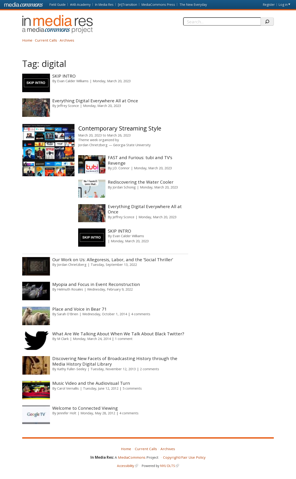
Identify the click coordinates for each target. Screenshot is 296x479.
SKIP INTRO (64, 76)
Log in (283, 4)
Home (27, 40)
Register (269, 4)
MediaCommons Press (158, 4)
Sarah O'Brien (67, 314)
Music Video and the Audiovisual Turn (91, 383)
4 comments (140, 314)
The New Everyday (193, 4)
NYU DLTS (167, 466)
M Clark (63, 338)
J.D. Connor (121, 168)
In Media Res (104, 4)
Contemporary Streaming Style (119, 128)
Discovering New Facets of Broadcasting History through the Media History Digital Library (114, 361)
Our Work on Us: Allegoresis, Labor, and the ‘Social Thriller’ (112, 259)
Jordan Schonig (124, 187)
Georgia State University (132, 145)
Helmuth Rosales (70, 289)
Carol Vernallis (68, 388)
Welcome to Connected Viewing (85, 408)
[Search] (222, 21)
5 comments (132, 388)
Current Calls (46, 40)
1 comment (124, 338)
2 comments (149, 369)
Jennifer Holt (66, 413)
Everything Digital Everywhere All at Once (95, 100)
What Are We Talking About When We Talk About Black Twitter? (118, 334)
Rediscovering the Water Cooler (140, 182)
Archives (67, 40)
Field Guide (57, 4)
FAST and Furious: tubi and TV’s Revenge (140, 160)
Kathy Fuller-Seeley (71, 369)
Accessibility (125, 466)
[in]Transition (127, 4)
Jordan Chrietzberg (93, 145)
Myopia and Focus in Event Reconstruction (96, 284)
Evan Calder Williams (73, 81)
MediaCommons (131, 457)
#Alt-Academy (80, 4)
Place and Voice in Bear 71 (79, 309)
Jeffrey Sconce (68, 105)
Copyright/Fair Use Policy (184, 457)
